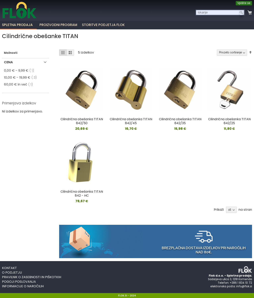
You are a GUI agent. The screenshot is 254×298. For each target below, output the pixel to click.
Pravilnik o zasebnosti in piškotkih (31, 277)
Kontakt (9, 268)
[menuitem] (59, 25)
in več (19, 84)
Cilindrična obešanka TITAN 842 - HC (82, 193)
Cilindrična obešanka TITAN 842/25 (229, 121)
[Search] (241, 12)
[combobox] (220, 12)
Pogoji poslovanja (19, 281)
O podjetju (12, 272)
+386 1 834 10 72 (241, 283)
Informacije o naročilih (23, 286)
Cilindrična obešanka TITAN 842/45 (131, 121)
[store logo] (19, 13)
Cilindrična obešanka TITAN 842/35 (180, 121)
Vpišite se (243, 3)
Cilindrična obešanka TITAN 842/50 (82, 121)
